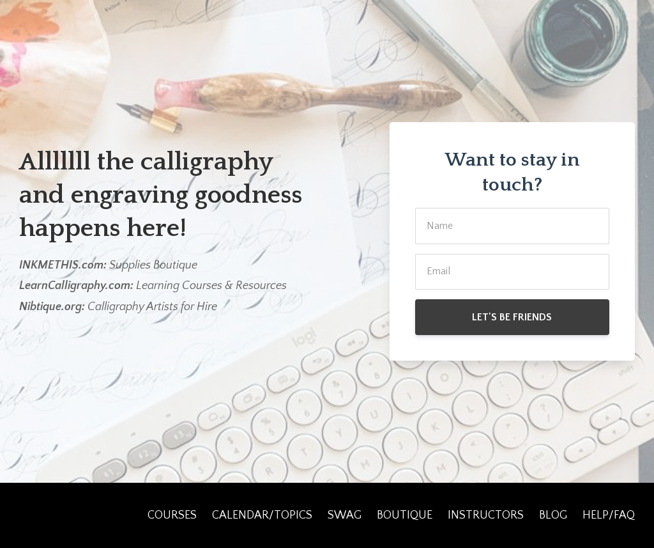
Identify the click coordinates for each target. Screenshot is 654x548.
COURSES (172, 515)
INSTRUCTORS (486, 515)
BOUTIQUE (404, 515)
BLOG (553, 515)
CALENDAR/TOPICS (262, 515)
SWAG (344, 515)
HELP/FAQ (608, 515)
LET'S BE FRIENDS (512, 317)
